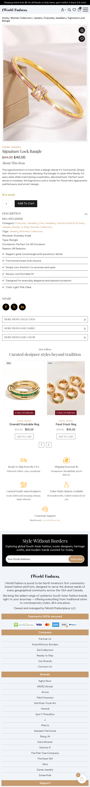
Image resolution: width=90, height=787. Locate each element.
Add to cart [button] (24, 436)
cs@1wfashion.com (51, 520)
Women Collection (21, 17)
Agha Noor (45, 681)
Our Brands (45, 661)
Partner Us (45, 638)
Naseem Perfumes (45, 730)
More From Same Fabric (19, 328)
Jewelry (38, 17)
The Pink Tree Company (45, 753)
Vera (45, 764)
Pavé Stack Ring (66, 424)
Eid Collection (45, 650)
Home (5, 17)
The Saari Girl (45, 758)
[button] (82, 30)
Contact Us (45, 666)
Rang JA (45, 736)
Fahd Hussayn (45, 697)
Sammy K (45, 747)
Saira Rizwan (45, 742)
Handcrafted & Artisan (70, 223)
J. (45, 719)
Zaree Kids (45, 775)
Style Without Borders (45, 644)
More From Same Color (19, 337)
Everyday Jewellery (55, 17)
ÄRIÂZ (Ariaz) (45, 686)
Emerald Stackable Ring (24, 424)
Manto (45, 725)
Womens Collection (31, 231)
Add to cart (26, 203)
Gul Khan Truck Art (45, 703)
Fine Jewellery (47, 223)
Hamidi (45, 708)
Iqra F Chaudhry (45, 714)
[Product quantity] (7, 203)
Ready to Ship (20, 227)
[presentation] (41, 444)
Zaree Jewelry (11, 147)
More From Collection (19, 319)
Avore (45, 692)
